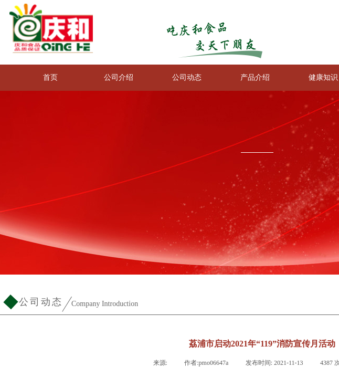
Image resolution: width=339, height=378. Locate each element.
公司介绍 (118, 77)
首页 (50, 77)
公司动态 (187, 77)
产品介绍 (255, 77)
